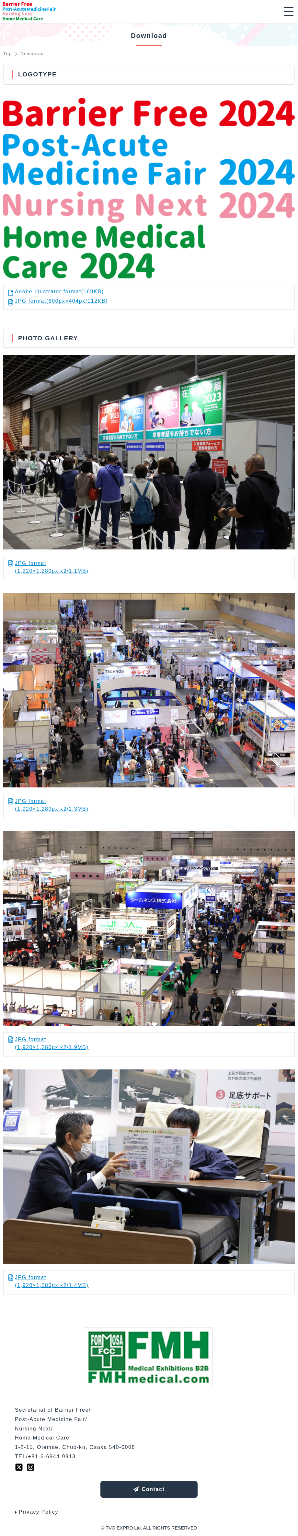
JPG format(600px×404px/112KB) (61, 301)
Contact (149, 1489)
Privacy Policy (36, 1512)
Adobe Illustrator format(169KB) (59, 291)
